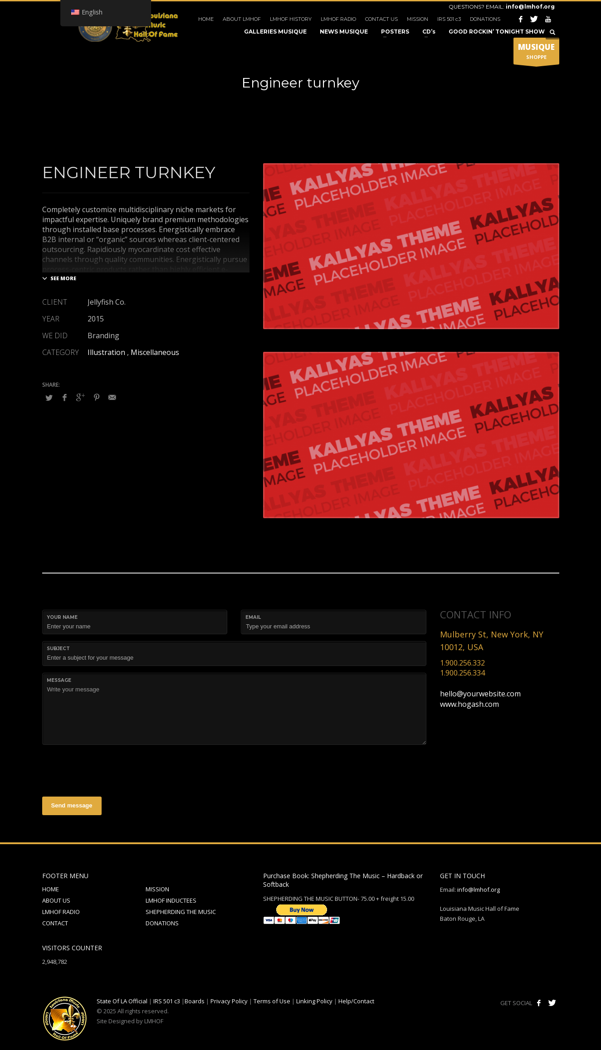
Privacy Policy (229, 1001)
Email (253, 617)
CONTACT (55, 923)
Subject (58, 648)
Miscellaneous (155, 352)
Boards (195, 1001)
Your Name (62, 617)
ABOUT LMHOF (242, 19)
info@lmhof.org (530, 6)
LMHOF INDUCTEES (171, 900)
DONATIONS (485, 19)
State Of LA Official (122, 1001)
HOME (206, 19)
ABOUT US (56, 900)
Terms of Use (272, 1001)
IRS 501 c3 (449, 19)
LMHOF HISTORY (291, 19)
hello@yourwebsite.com (480, 694)
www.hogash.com (469, 704)
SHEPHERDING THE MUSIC (181, 912)
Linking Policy (314, 1001)
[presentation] (111, 769)
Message (59, 680)
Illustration (106, 352)
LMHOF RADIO (338, 19)
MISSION (417, 19)
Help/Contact (356, 1001)
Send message (72, 805)
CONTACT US (381, 19)
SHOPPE (536, 53)
